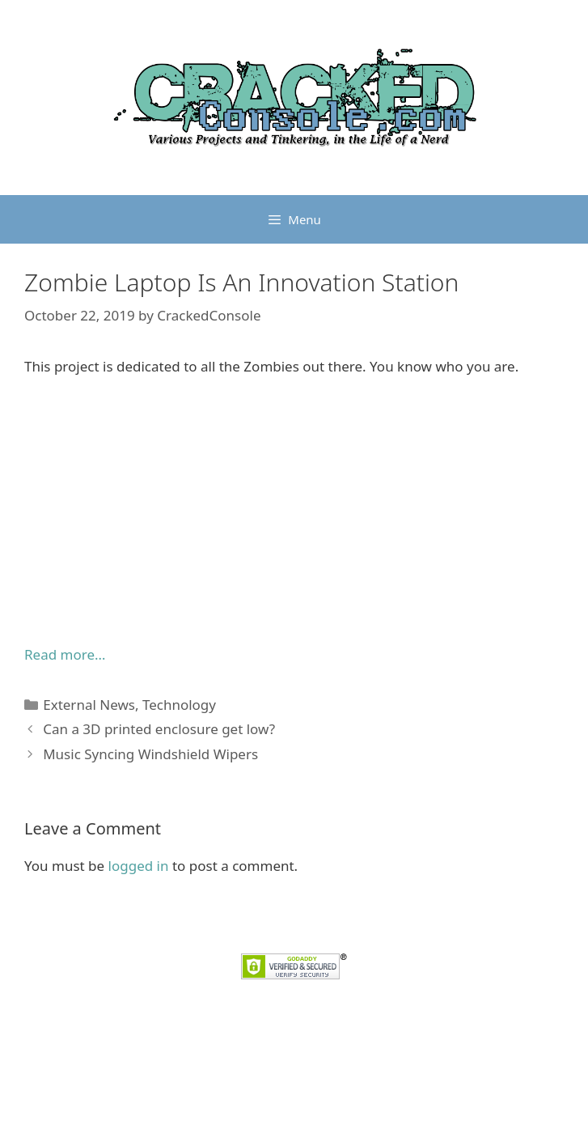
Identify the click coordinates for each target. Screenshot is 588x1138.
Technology (179, 704)
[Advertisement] (294, 510)
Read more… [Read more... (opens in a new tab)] (64, 654)
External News (89, 704)
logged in (138, 865)
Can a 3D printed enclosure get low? (159, 729)
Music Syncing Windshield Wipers (150, 754)
